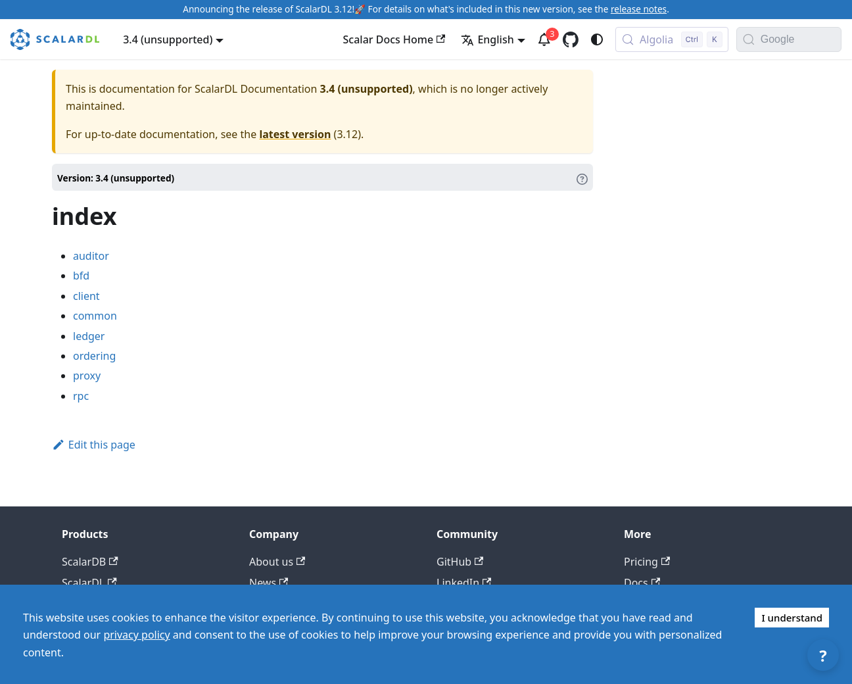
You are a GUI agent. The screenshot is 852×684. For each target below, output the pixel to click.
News (268, 582)
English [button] (487, 39)
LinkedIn (464, 582)
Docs (642, 582)
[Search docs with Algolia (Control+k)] (671, 39)
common (95, 315)
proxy (87, 375)
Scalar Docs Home (394, 39)
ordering (94, 356)
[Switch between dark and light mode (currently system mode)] (596, 39)
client (86, 296)
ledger (89, 336)
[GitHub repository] (570, 39)
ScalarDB (90, 561)
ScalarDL (89, 582)
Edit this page (93, 444)
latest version (295, 134)
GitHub (460, 561)
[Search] (749, 39)
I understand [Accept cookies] (791, 617)
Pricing (647, 561)
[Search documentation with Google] (801, 39)
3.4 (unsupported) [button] (167, 39)
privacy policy (136, 634)
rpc (81, 396)
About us (277, 561)
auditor (91, 256)
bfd (81, 275)
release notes (639, 9)
